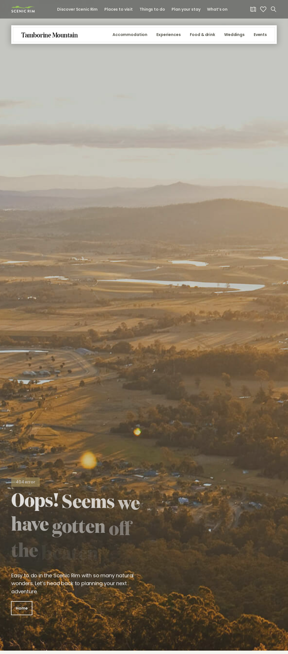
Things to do (152, 9)
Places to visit (118, 9)
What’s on (217, 9)
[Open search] (273, 9)
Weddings (234, 38)
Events (260, 38)
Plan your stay (186, 9)
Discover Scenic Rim (77, 9)
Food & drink (202, 38)
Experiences (168, 38)
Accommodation (129, 38)
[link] (23, 9)
